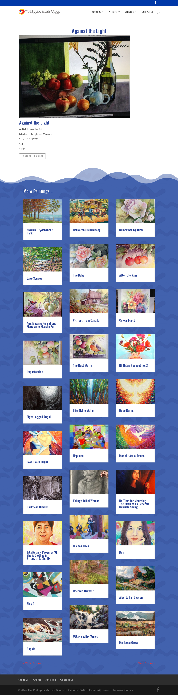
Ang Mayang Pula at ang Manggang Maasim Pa (41, 325)
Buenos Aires (81, 546)
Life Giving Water (83, 410)
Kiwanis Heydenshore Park (40, 231)
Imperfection (35, 371)
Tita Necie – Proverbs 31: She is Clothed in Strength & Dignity (42, 555)
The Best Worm (82, 365)
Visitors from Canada (86, 320)
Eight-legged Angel (39, 416)
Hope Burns (126, 410)
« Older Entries (32, 663)
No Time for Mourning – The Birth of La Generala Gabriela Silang (134, 503)
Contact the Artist (32, 156)
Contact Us (147, 12)
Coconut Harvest (83, 591)
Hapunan (78, 455)
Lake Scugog (35, 278)
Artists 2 (129, 12)
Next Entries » (146, 663)
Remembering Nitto (131, 230)
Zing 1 (30, 603)
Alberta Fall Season (131, 597)
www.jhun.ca (125, 690)
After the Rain (128, 275)
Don (121, 552)
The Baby (78, 275)
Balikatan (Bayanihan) (86, 230)
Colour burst (127, 320)
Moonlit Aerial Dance (131, 455)
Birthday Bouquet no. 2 (133, 365)
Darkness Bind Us (37, 507)
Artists (113, 12)
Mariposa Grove (128, 642)
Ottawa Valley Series (85, 636)
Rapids (31, 648)
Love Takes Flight (37, 462)
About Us (96, 12)
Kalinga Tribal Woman (86, 500)
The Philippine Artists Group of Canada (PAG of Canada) (63, 690)
